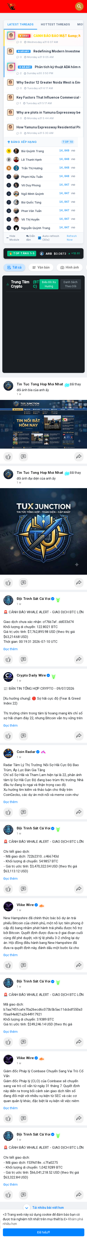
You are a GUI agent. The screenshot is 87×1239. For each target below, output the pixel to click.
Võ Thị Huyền (30, 219)
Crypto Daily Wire (31, 675)
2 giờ (20, 833)
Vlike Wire (25, 905)
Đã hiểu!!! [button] (43, 1232)
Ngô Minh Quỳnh (32, 194)
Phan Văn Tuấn (31, 211)
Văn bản (41, 267)
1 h (19, 394)
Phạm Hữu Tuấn (32, 176)
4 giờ (20, 1139)
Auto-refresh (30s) (48, 237)
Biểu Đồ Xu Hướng (49, 284)
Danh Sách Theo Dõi (70, 284)
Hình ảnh (69, 267)
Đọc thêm (10, 649)
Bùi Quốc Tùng (31, 202)
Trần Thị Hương (31, 168)
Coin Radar (26, 752)
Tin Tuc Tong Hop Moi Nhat (40, 384)
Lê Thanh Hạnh (31, 159)
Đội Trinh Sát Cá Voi (33, 599)
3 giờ (20, 910)
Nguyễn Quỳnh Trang (35, 228)
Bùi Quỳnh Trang (32, 151)
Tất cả (14, 267)
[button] (79, 6)
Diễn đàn (30, 237)
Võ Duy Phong (31, 185)
